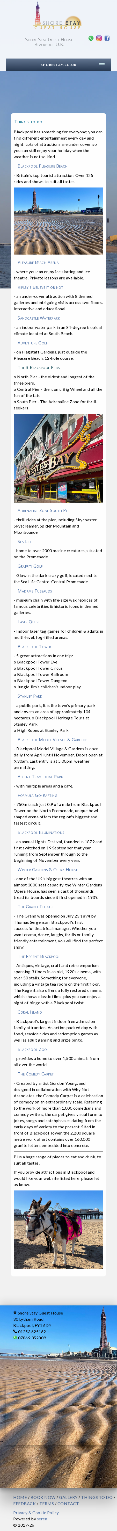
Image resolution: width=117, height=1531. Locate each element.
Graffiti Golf (30, 566)
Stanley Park (30, 696)
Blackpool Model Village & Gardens (52, 739)
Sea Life (25, 541)
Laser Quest (29, 622)
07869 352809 (32, 1337)
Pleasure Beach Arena (38, 262)
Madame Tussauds (35, 591)
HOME (20, 1497)
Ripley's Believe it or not (40, 287)
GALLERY (68, 1497)
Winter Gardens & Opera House (48, 869)
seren (42, 1518)
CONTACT (68, 1503)
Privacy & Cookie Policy (36, 1512)
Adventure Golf (33, 343)
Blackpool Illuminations (41, 832)
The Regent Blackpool (39, 956)
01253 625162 (32, 1331)
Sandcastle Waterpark (39, 318)
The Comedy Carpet (36, 1074)
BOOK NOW (43, 1497)
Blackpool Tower (34, 646)
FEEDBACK (24, 1503)
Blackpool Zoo (32, 1049)
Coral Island (30, 1012)
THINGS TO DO (97, 1497)
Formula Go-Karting (37, 795)
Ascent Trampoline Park (40, 776)
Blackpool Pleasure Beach (43, 166)
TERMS (46, 1503)
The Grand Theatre (36, 906)
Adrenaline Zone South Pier (44, 510)
